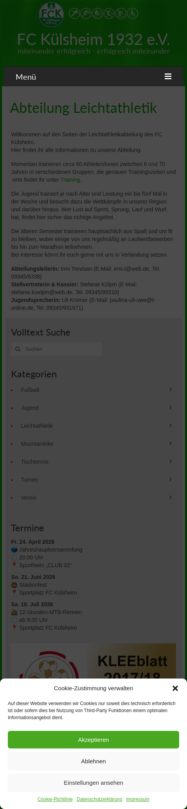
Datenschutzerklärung (99, 799)
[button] (175, 688)
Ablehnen (93, 761)
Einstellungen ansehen (93, 782)
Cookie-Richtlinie (55, 799)
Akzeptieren (93, 739)
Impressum (137, 799)
